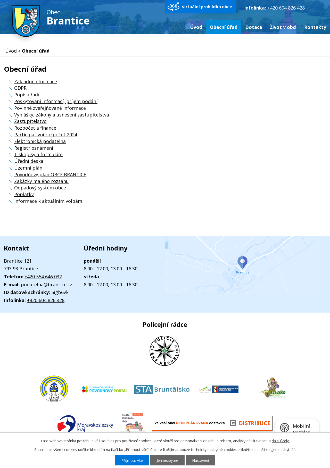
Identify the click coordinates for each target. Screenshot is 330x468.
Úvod (196, 27)
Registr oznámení (33, 148)
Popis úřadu (27, 94)
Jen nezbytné (167, 460)
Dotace (253, 27)
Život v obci (283, 27)
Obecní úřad (223, 27)
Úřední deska (28, 161)
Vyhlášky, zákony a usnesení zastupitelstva (61, 115)
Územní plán (28, 168)
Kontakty (315, 27)
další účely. (281, 440)
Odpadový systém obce (40, 188)
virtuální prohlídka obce (207, 7)
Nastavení (200, 460)
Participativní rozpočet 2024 (45, 134)
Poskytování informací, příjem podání (55, 101)
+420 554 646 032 (43, 276)
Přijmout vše (132, 460)
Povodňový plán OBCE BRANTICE (50, 174)
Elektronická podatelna (40, 141)
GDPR (20, 88)
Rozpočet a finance (35, 128)
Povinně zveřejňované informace (50, 108)
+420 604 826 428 (286, 8)
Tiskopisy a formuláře (38, 154)
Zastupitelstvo (30, 121)
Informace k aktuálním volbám (48, 201)
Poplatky (24, 194)
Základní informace (35, 81)
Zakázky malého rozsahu (41, 181)
